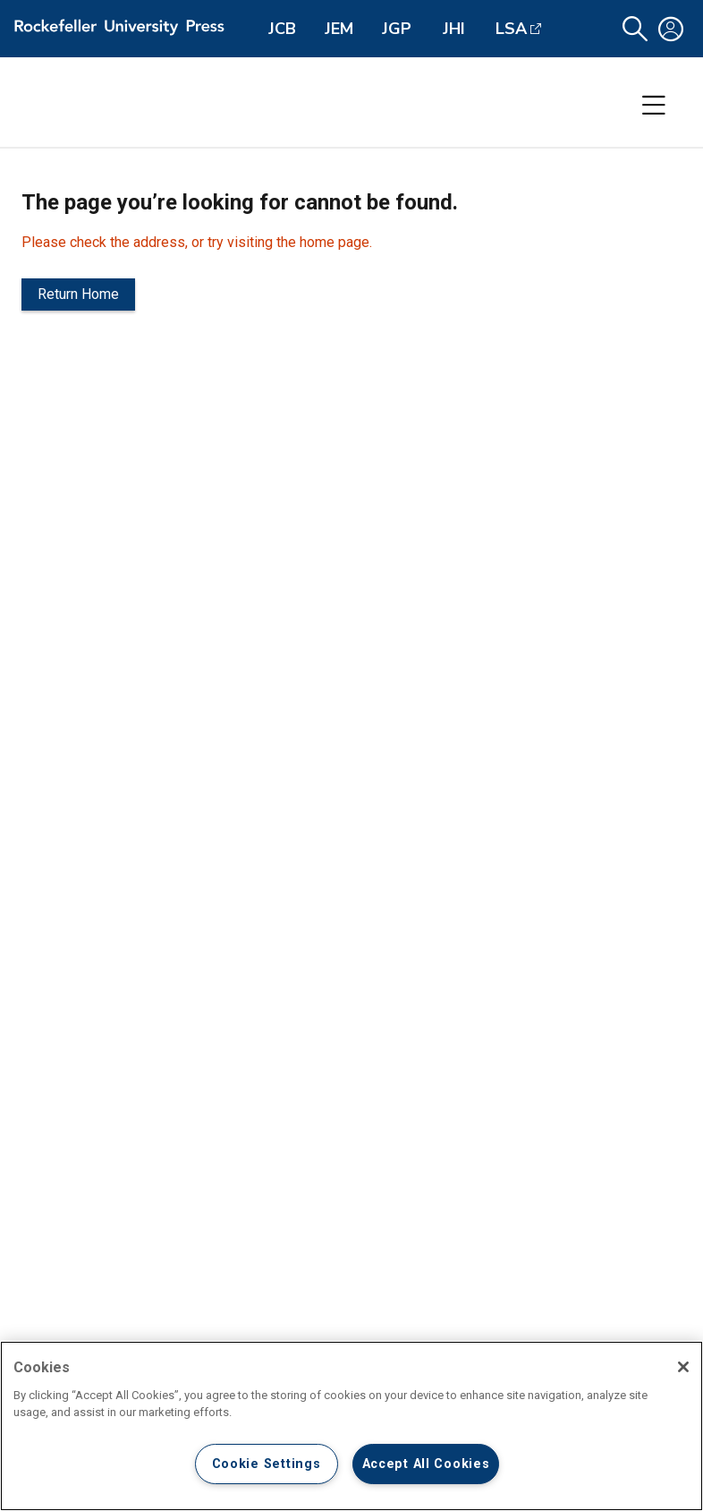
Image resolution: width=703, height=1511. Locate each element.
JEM (339, 28)
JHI (454, 28)
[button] (635, 29)
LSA (511, 28)
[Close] (683, 1367)
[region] (351, 1426)
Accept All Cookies (426, 1464)
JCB (282, 28)
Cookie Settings (266, 1464)
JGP (396, 28)
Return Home (78, 294)
